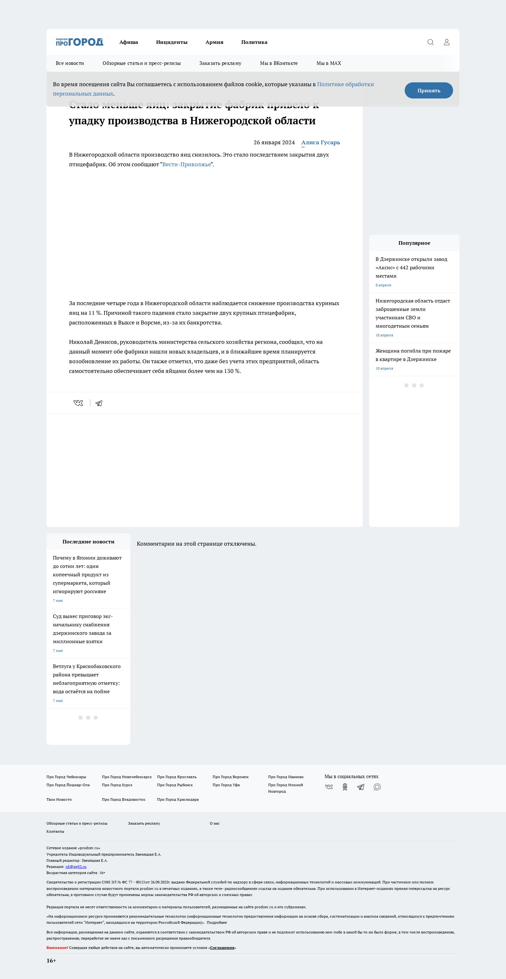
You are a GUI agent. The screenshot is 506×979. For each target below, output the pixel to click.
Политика (254, 42)
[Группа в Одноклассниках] (345, 786)
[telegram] (101, 402)
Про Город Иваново (286, 776)
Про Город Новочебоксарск (127, 776)
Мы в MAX (329, 63)
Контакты (55, 831)
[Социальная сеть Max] (377, 786)
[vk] (79, 402)
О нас (215, 823)
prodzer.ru (149, 888)
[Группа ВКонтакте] (329, 786)
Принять (429, 90)
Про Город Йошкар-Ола (68, 784)
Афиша (128, 42)
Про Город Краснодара (178, 799)
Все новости (70, 63)
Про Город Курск (117, 784)
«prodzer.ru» (89, 847)
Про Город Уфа (226, 784)
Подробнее (217, 922)
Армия (214, 42)
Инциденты (171, 42)
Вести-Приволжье (186, 164)
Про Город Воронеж (231, 776)
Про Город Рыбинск (175, 784)
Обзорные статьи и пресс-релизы (142, 63)
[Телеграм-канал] (361, 786)
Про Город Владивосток (123, 799)
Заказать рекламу (220, 63)
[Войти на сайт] (446, 42)
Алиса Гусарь (320, 142)
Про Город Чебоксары (66, 776)
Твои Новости (59, 799)
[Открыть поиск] (430, 42)
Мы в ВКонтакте (279, 63)
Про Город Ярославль (177, 776)
